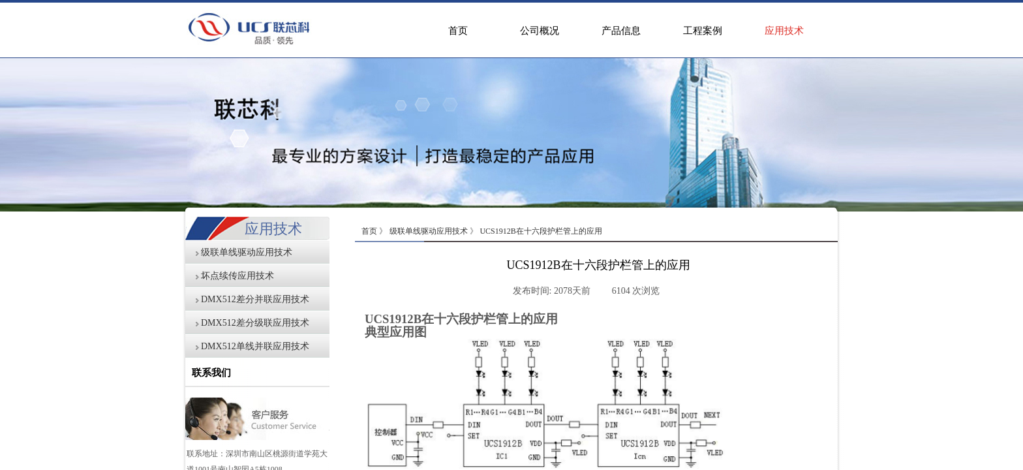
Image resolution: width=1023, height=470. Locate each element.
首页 (458, 30)
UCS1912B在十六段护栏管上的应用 (541, 231)
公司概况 (539, 30)
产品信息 (621, 30)
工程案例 (702, 30)
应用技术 (784, 30)
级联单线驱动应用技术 (428, 231)
